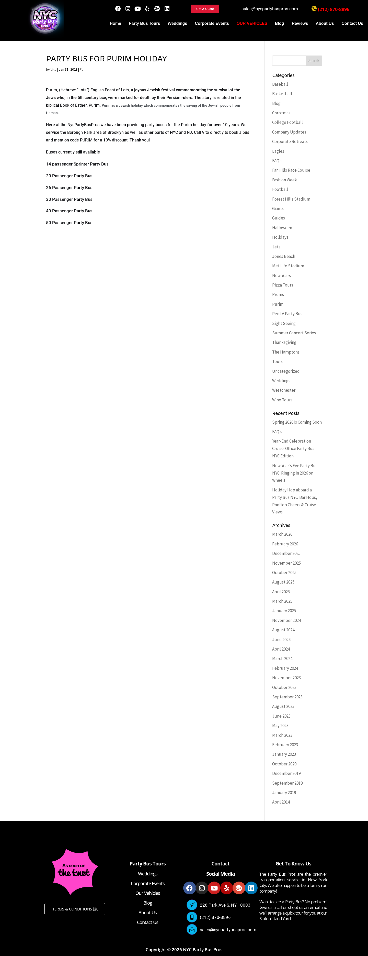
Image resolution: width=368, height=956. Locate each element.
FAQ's (277, 160)
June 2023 (281, 716)
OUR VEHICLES (252, 23)
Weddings (177, 23)
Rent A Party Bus (287, 313)
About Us (325, 23)
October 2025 (284, 572)
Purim (84, 69)
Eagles (278, 151)
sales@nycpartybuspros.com (269, 8)
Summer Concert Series (294, 333)
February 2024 (285, 668)
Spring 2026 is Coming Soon (297, 422)
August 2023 (283, 706)
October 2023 (284, 687)
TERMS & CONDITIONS (74, 908)
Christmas (281, 113)
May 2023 (280, 725)
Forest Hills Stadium (291, 199)
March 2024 (282, 658)
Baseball (280, 84)
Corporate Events (212, 23)
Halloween (282, 227)
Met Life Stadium (288, 266)
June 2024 (281, 639)
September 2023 (287, 697)
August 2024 (283, 630)
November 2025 (286, 563)
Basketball (282, 93)
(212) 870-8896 (333, 9)
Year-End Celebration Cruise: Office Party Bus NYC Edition (293, 448)
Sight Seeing (284, 323)
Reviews (300, 23)
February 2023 (285, 745)
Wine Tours (282, 400)
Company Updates (289, 132)
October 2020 (284, 764)
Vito (53, 69)
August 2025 (283, 582)
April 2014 (281, 802)
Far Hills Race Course (291, 170)
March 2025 (282, 601)
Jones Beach (283, 256)
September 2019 (287, 783)
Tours (277, 361)
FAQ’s (277, 431)
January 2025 (284, 610)
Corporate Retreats (290, 141)
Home (115, 23)
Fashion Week (284, 180)
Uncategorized (286, 371)
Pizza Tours (282, 285)
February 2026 (285, 544)
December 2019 (286, 773)
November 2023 (286, 677)
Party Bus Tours (144, 23)
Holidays (280, 237)
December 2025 (286, 553)
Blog (279, 23)
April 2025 (281, 592)
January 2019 (284, 792)
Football (280, 189)
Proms (278, 294)
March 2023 (282, 735)
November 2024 (286, 620)
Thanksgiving (284, 342)
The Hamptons (286, 352)
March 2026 (282, 534)
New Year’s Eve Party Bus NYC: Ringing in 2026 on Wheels (294, 473)
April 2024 (281, 649)
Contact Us (352, 23)
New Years (281, 275)
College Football (287, 122)
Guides (278, 218)
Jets (276, 247)
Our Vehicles (147, 893)
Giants (278, 208)
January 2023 (284, 754)
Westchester (283, 390)
